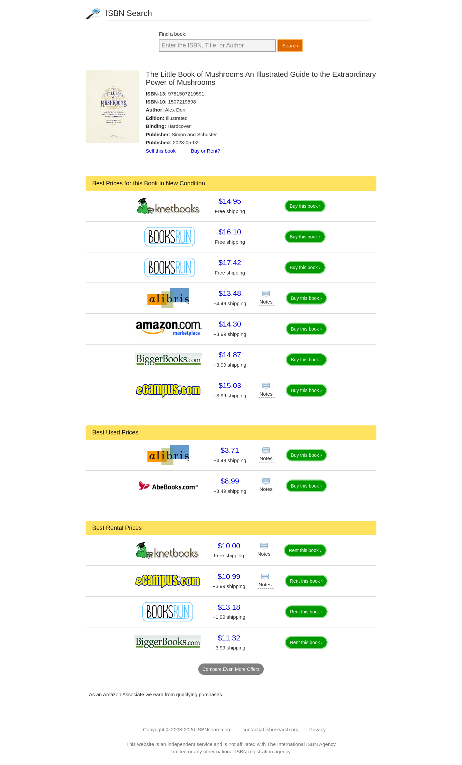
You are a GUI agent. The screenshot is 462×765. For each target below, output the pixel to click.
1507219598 (182, 102)
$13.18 (229, 607)
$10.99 (229, 576)
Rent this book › (305, 550)
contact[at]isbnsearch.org (270, 729)
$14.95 (230, 201)
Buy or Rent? (205, 151)
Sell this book (161, 151)
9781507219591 (186, 94)
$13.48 (230, 293)
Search (290, 45)
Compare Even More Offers (231, 669)
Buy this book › (305, 206)
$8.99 (230, 481)
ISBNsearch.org (214, 729)
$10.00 (229, 546)
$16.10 (230, 232)
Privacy (317, 729)
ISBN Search (129, 13)
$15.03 (230, 385)
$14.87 (230, 355)
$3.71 (230, 450)
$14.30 (230, 324)
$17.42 (230, 262)
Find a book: (173, 34)
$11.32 (229, 638)
